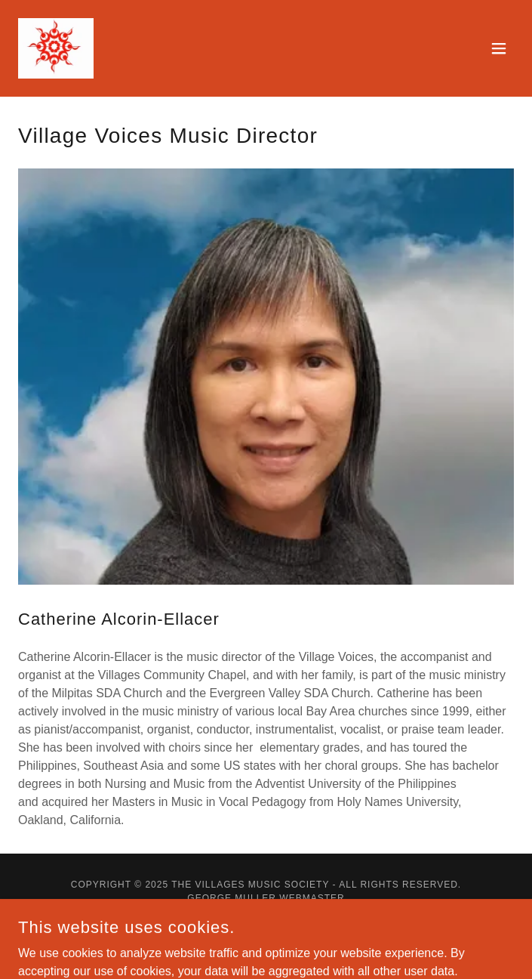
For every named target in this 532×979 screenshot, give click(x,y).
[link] (56, 48)
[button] (499, 48)
